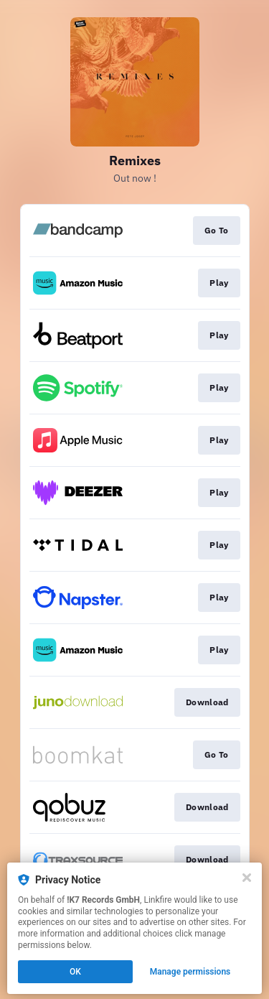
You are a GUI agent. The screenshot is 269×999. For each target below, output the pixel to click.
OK (75, 972)
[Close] (246, 877)
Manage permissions (190, 972)
